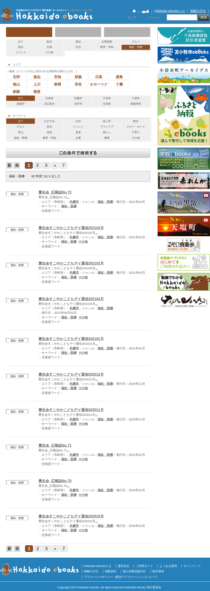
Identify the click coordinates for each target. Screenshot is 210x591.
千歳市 (136, 98)
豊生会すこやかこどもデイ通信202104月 (71, 299)
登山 (20, 132)
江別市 (107, 98)
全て (20, 41)
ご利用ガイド (144, 566)
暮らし (107, 132)
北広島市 (49, 103)
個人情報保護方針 (134, 571)
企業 (78, 137)
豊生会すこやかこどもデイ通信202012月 (71, 374)
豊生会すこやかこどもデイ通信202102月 (71, 228)
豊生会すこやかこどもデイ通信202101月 (71, 339)
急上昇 (107, 121)
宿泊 (20, 47)
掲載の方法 (198, 11)
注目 (78, 121)
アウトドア (107, 126)
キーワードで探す (127, 32)
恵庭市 (21, 103)
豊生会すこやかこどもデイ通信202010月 (71, 516)
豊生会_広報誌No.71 (54, 445)
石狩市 (78, 103)
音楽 (78, 132)
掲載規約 (110, 571)
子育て (136, 132)
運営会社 (123, 566)
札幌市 (78, 98)
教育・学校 (107, 47)
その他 (49, 52)
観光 (49, 41)
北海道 (49, 98)
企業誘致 (107, 41)
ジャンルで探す (29, 32)
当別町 (107, 103)
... (68, 197)
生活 (78, 47)
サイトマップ (192, 566)
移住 (78, 41)
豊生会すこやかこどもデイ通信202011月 (71, 410)
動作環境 (158, 571)
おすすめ (49, 121)
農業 (107, 137)
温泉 (49, 132)
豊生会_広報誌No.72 (54, 192)
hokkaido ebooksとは (170, 11)
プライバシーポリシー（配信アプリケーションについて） (121, 577)
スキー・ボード (135, 126)
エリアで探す (78, 32)
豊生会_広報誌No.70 (54, 481)
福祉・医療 (135, 47)
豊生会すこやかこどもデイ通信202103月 (71, 263)
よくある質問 (168, 566)
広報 (49, 47)
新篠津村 (135, 103)
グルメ (136, 41)
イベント (20, 52)
